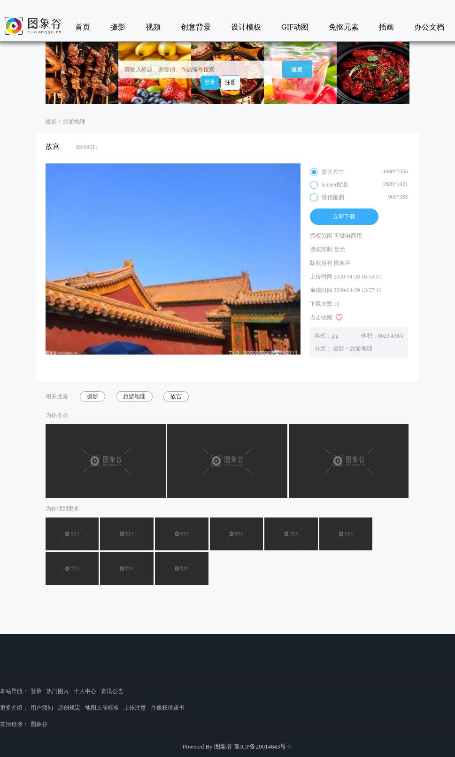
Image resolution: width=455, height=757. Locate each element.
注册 (230, 82)
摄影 (117, 27)
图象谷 (39, 724)
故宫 (176, 396)
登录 (210, 82)
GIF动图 (294, 27)
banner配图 (359, 185)
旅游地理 (74, 121)
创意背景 (196, 27)
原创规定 (69, 707)
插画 (386, 27)
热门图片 (57, 691)
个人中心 (85, 691)
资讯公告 (112, 691)
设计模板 (246, 27)
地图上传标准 (102, 707)
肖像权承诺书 (168, 707)
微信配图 (359, 197)
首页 (82, 27)
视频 (153, 27)
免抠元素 (344, 27)
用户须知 (42, 707)
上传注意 (134, 707)
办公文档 (429, 27)
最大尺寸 (359, 172)
